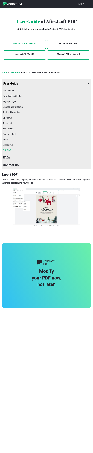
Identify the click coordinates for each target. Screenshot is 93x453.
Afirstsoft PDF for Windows (24, 43)
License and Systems (13, 107)
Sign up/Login (9, 101)
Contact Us (11, 165)
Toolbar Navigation (11, 112)
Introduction (8, 90)
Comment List (9, 134)
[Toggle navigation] (88, 3)
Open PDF (7, 118)
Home (4, 72)
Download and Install (12, 96)
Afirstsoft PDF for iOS (24, 54)
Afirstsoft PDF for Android (68, 54)
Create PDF (8, 145)
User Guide (15, 72)
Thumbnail (7, 123)
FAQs (6, 157)
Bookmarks (8, 128)
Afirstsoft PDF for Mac (68, 43)
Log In (81, 4)
